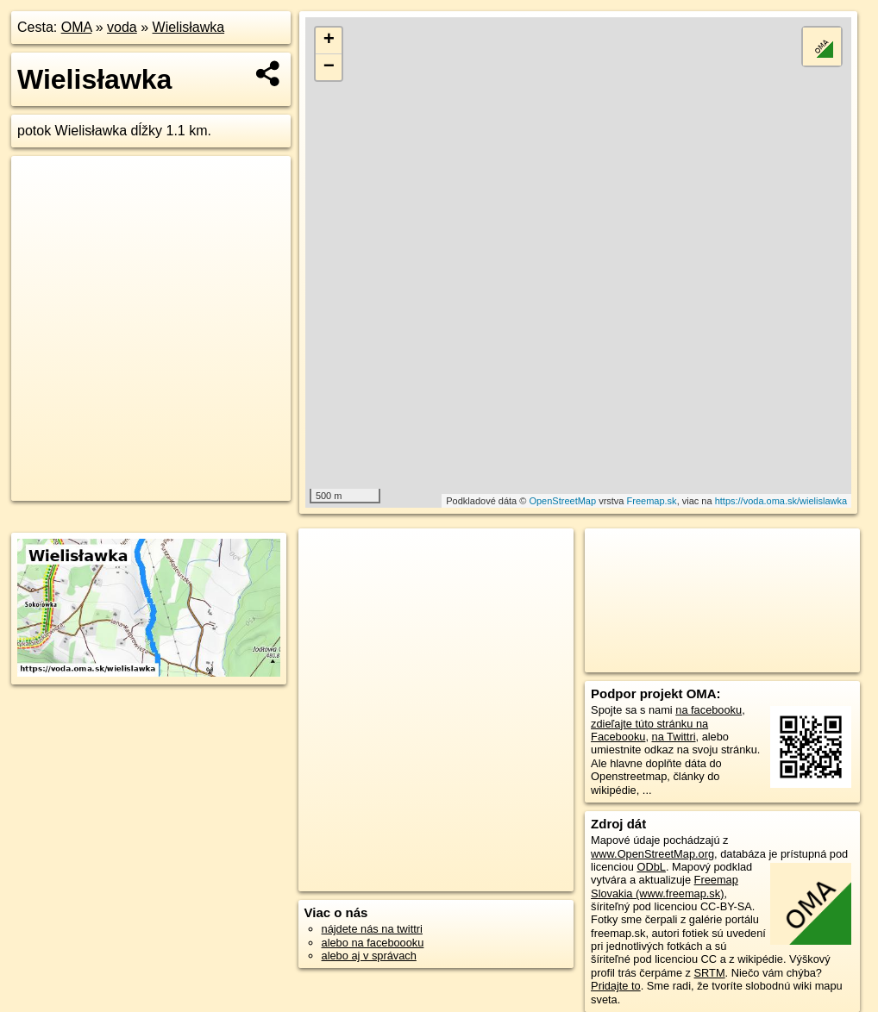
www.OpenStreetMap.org (652, 853)
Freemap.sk (652, 501)
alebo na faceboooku (373, 942)
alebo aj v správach (369, 955)
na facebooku (708, 709)
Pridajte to (616, 985)
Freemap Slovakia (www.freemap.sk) (664, 886)
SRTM (709, 972)
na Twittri (674, 736)
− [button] (329, 67)
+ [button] (329, 40)
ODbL (651, 866)
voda (122, 27)
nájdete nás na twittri (372, 928)
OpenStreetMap (562, 501)
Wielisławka (189, 27)
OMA (76, 27)
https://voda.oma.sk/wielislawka (781, 501)
